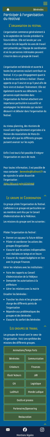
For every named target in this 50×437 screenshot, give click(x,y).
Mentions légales (25, 435)
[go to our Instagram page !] (42, 429)
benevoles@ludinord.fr (31, 171)
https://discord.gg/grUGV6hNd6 (18, 183)
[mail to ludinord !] (8, 429)
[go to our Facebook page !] (25, 429)
